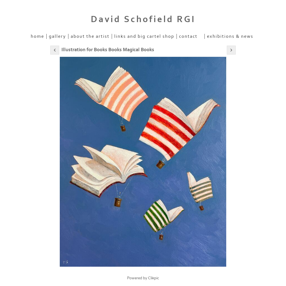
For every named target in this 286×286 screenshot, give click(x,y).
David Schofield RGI (143, 19)
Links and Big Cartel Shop (144, 36)
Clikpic (153, 278)
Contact (188, 36)
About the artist (90, 36)
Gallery (57, 36)
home (37, 36)
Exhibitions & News (230, 36)
